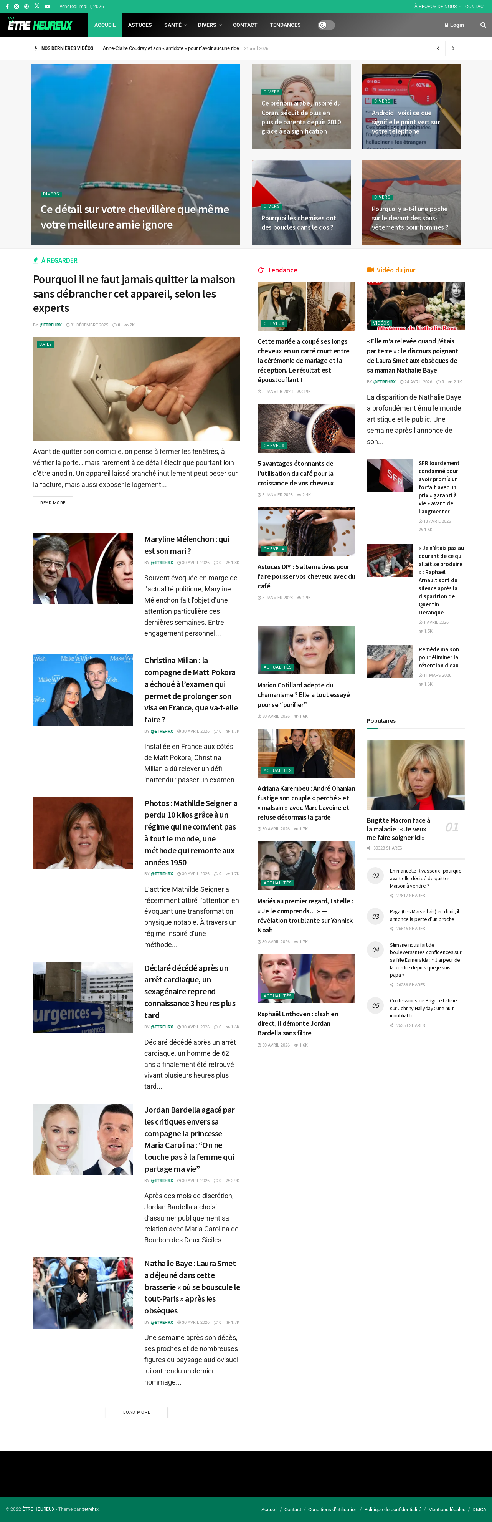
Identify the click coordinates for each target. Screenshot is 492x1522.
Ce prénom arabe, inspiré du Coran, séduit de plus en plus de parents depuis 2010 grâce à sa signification (300, 117)
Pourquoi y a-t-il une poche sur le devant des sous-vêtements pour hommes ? (410, 218)
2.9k (232, 1180)
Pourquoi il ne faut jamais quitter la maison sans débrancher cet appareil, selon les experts (134, 293)
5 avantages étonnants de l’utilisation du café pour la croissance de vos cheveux (296, 473)
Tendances (285, 25)
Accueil (105, 25)
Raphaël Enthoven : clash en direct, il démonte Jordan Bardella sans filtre (298, 1023)
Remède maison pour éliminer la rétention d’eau (439, 657)
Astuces (140, 25)
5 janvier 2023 (275, 391)
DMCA (479, 1509)
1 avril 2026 (434, 622)
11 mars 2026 (435, 675)
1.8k (232, 562)
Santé (173, 25)
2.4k (304, 494)
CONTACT (475, 6)
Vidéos (381, 323)
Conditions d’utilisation (332, 1509)
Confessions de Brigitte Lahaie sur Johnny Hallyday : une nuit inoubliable (423, 1008)
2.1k (455, 381)
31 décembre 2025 (87, 325)
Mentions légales (447, 1509)
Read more (53, 502)
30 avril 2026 (193, 562)
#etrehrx (90, 1509)
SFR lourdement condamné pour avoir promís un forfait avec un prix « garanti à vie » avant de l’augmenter (439, 487)
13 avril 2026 (435, 521)
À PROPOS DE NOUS (435, 6)
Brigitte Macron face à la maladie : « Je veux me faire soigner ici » (398, 829)
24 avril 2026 (416, 381)
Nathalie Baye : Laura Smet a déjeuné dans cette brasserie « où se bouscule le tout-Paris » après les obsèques (192, 1287)
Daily (45, 344)
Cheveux (274, 323)
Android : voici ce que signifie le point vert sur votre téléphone (406, 122)
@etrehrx (51, 325)
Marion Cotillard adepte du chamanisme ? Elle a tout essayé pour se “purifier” (304, 695)
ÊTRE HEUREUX (38, 1509)
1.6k (232, 1027)
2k (129, 325)
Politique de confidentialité (392, 1509)
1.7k (232, 731)
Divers (207, 25)
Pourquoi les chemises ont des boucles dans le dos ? (298, 223)
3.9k (304, 391)
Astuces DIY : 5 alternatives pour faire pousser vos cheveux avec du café (306, 576)
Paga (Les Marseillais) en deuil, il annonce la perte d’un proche (424, 915)
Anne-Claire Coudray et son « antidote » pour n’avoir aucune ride (171, 48)
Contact (245, 25)
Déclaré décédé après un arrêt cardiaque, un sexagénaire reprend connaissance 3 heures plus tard (190, 991)
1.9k (304, 597)
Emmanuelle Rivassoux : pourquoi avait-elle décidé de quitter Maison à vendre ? (426, 878)
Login (454, 25)
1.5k (426, 529)
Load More (136, 1412)
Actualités (278, 667)
